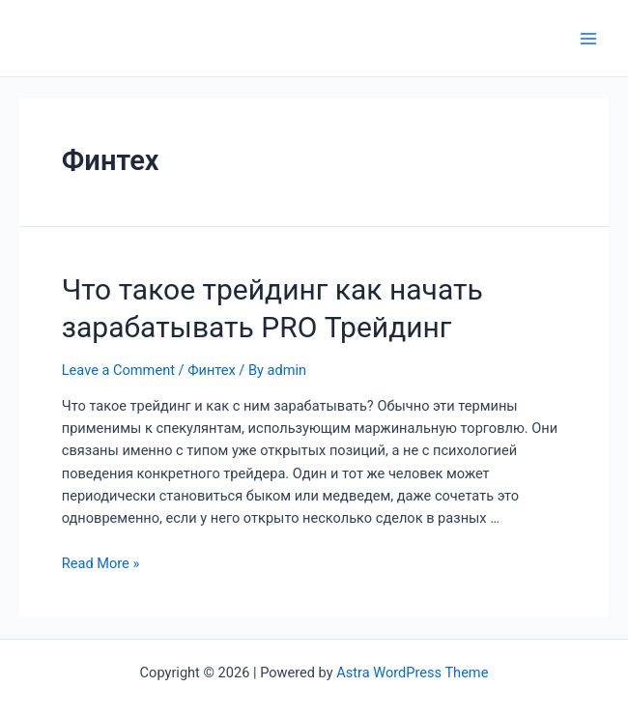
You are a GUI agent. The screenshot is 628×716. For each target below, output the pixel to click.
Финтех (211, 370)
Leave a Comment (118, 370)
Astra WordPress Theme (412, 672)
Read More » (101, 563)
